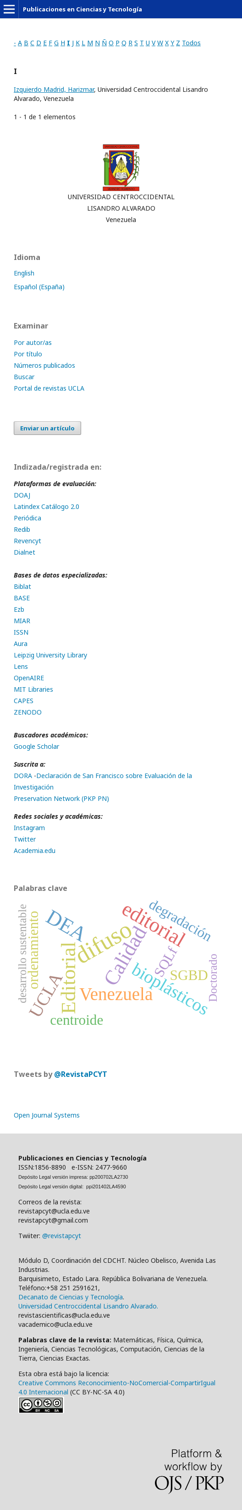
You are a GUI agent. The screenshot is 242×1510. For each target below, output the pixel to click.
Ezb (19, 609)
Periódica (27, 518)
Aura (21, 643)
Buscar (24, 376)
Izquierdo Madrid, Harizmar (54, 89)
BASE (22, 597)
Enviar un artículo (47, 428)
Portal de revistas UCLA (49, 388)
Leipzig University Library (50, 655)
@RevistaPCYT (80, 1074)
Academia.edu (34, 850)
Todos (191, 42)
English (24, 273)
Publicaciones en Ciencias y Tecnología (82, 9)
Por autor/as (33, 342)
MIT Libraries (33, 689)
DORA (23, 775)
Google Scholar (36, 746)
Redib (23, 529)
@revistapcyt (61, 1235)
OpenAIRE (29, 677)
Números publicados (44, 365)
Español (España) (39, 286)
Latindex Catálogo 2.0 (46, 506)
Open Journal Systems (47, 1115)
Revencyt (27, 540)
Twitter (25, 839)
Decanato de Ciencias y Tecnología (70, 1297)
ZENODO (28, 712)
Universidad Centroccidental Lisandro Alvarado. (88, 1306)
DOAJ (23, 495)
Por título (28, 354)
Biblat (22, 586)
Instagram (29, 827)
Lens (21, 666)
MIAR (22, 620)
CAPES (23, 700)
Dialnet (24, 552)
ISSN (21, 632)
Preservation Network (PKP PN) (61, 798)
